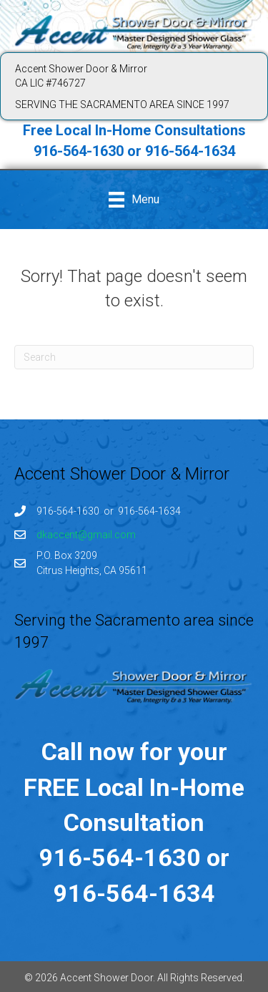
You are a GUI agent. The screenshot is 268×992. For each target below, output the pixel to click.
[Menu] (134, 199)
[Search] (134, 357)
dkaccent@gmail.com (86, 534)
